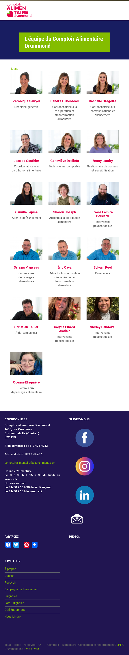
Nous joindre (13, 616)
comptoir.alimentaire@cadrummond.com (30, 462)
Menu (14, 68)
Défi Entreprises (15, 609)
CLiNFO (119, 645)
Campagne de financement (21, 589)
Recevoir (10, 582)
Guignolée (11, 596)
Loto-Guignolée (14, 603)
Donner (9, 575)
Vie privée (32, 649)
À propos (10, 569)
